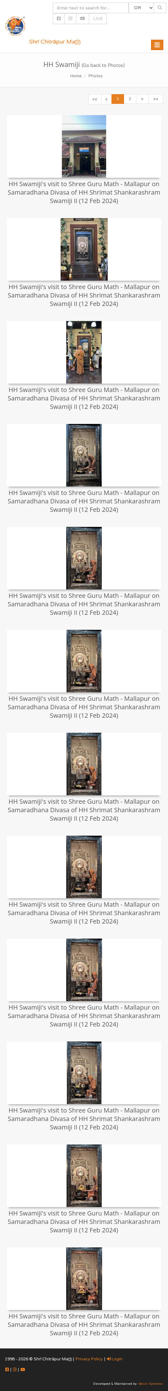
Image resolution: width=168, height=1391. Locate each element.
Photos (96, 76)
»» (155, 98)
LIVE (98, 18)
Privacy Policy (89, 1359)
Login (114, 1359)
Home (76, 76)
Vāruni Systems (150, 1384)
